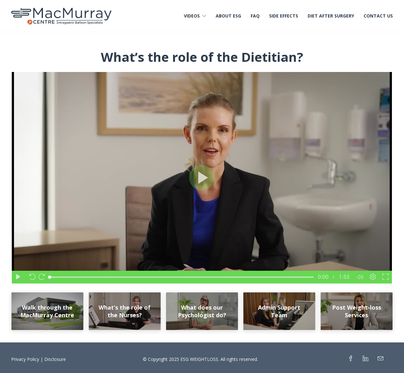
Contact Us (378, 16)
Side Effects (283, 16)
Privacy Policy (25, 359)
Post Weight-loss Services (356, 311)
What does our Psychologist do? (202, 311)
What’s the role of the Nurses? (124, 311)
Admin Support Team (279, 311)
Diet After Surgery (331, 16)
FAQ (255, 16)
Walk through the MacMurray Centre (47, 311)
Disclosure (55, 359)
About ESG (228, 16)
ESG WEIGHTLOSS (199, 359)
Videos (192, 16)
